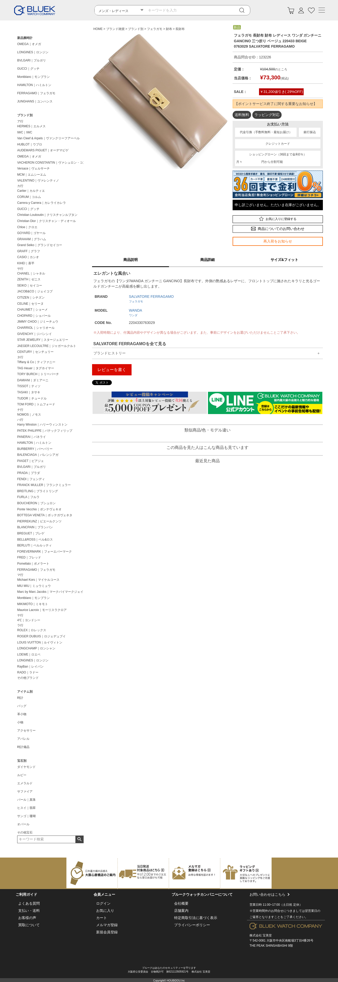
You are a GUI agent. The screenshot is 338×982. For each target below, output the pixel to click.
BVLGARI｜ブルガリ (31, 60)
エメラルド (25, 783)
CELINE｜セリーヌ (30, 303)
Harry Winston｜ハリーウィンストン (42, 424)
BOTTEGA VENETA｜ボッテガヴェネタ (44, 515)
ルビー (21, 775)
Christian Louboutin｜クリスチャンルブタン (47, 215)
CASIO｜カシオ (28, 257)
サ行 (20, 268)
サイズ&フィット (284, 260)
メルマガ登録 (107, 925)
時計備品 (23, 747)
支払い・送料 (29, 911)
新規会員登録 (107, 932)
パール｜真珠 (26, 799)
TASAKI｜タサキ (28, 392)
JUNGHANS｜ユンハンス (35, 101)
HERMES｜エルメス (31, 126)
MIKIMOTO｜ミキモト (32, 604)
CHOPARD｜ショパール (34, 316)
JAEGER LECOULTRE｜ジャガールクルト (46, 346)
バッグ (21, 706)
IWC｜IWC (24, 132)
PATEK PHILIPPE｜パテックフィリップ (44, 430)
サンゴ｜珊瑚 (26, 816)
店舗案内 (181, 911)
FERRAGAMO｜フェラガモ (36, 93)
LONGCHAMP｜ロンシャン (36, 648)
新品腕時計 (25, 38)
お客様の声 (27, 918)
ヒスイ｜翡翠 (26, 808)
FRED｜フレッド (29, 557)
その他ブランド (28, 678)
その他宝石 (25, 832)
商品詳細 (207, 260)
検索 (79, 839)
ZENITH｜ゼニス (29, 279)
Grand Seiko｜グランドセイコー (39, 245)
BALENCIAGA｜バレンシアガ (37, 455)
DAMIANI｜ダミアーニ (32, 380)
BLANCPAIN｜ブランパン (35, 527)
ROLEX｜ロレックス (31, 630)
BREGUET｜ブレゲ (30, 533)
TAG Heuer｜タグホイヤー (35, 368)
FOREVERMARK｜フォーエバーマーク (44, 551)
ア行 (20, 121)
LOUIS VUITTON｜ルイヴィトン (39, 642)
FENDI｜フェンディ (31, 479)
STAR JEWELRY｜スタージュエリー (42, 340)
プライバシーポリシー (192, 925)
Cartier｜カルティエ (31, 191)
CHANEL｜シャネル (31, 273)
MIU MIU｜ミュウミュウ (34, 586)
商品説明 (130, 260)
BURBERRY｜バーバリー (35, 449)
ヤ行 (20, 615)
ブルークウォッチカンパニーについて (202, 894)
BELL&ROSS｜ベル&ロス (35, 539)
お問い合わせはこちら (286, 906)
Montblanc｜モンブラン (33, 77)
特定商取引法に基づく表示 (195, 918)
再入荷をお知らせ (277, 241)
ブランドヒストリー (109, 353)
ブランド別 (25, 115)
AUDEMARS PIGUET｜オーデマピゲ (42, 150)
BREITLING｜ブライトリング (37, 491)
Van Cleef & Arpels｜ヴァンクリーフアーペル (48, 138)
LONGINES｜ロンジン (32, 52)
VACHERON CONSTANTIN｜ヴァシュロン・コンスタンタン (51, 162)
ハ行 (20, 419)
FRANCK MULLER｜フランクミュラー (44, 485)
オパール (23, 824)
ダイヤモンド (26, 767)
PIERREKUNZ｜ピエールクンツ (39, 521)
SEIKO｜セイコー (29, 285)
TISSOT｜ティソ (29, 386)
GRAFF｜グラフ (28, 251)
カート (101, 918)
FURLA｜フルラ (28, 497)
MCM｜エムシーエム (31, 174)
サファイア (25, 791)
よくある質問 (29, 903)
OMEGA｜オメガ (29, 44)
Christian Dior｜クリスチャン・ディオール (46, 221)
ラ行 (20, 625)
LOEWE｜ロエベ (29, 654)
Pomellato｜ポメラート (33, 563)
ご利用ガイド (26, 894)
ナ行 (20, 409)
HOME (98, 29)
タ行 (20, 357)
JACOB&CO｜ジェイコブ (35, 291)
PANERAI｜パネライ (31, 437)
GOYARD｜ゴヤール (31, 233)
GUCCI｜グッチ (28, 68)
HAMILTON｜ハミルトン (34, 85)
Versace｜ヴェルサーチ (33, 168)
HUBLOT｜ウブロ (29, 144)
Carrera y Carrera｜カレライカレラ (41, 203)
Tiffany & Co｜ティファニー (36, 362)
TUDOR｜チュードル (32, 398)
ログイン (103, 903)
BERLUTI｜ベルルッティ (34, 545)
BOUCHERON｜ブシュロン (36, 503)
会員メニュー (104, 894)
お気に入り (105, 911)
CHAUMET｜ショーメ (32, 309)
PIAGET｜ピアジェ (30, 461)
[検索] (245, 10)
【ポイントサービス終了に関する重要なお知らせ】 (275, 104)
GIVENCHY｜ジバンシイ (34, 334)
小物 (20, 722)
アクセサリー (26, 730)
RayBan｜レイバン (30, 666)
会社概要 (181, 903)
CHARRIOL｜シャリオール (36, 328)
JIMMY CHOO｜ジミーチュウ (37, 321)
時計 (20, 698)
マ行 (20, 575)
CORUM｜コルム (29, 197)
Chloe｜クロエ (27, 227)
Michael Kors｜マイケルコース (38, 580)
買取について (29, 925)
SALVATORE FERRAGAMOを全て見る (129, 344)
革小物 (21, 714)
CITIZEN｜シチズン (31, 297)
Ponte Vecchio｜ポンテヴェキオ (39, 509)
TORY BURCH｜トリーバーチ (38, 374)
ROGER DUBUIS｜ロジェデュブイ (41, 636)
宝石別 (21, 761)
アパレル (23, 739)
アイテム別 (25, 691)
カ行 (20, 186)
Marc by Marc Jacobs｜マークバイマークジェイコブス (51, 592)
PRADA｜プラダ (28, 473)
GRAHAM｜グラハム (31, 239)
